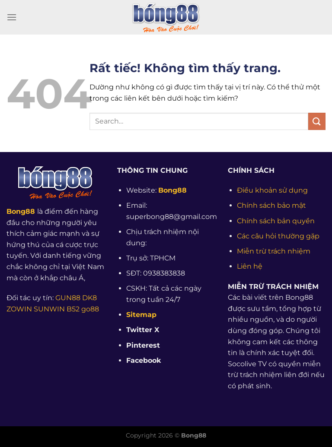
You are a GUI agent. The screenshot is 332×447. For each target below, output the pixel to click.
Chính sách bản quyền (276, 221)
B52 (73, 309)
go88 (90, 309)
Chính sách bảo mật (271, 205)
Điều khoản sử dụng (272, 190)
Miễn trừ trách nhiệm (273, 251)
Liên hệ (249, 266)
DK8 (89, 298)
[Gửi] (317, 121)
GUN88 (67, 298)
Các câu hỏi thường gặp (278, 236)
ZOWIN (19, 309)
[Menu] (11, 17)
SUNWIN (49, 309)
